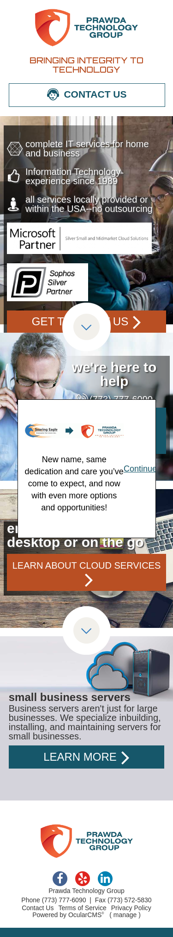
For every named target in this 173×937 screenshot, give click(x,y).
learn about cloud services (86, 565)
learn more (80, 757)
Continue (140, 468)
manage (125, 914)
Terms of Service (82, 908)
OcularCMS (86, 914)
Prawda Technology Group (87, 28)
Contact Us (38, 908)
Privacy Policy (131, 908)
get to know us (80, 321)
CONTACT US (95, 94)
